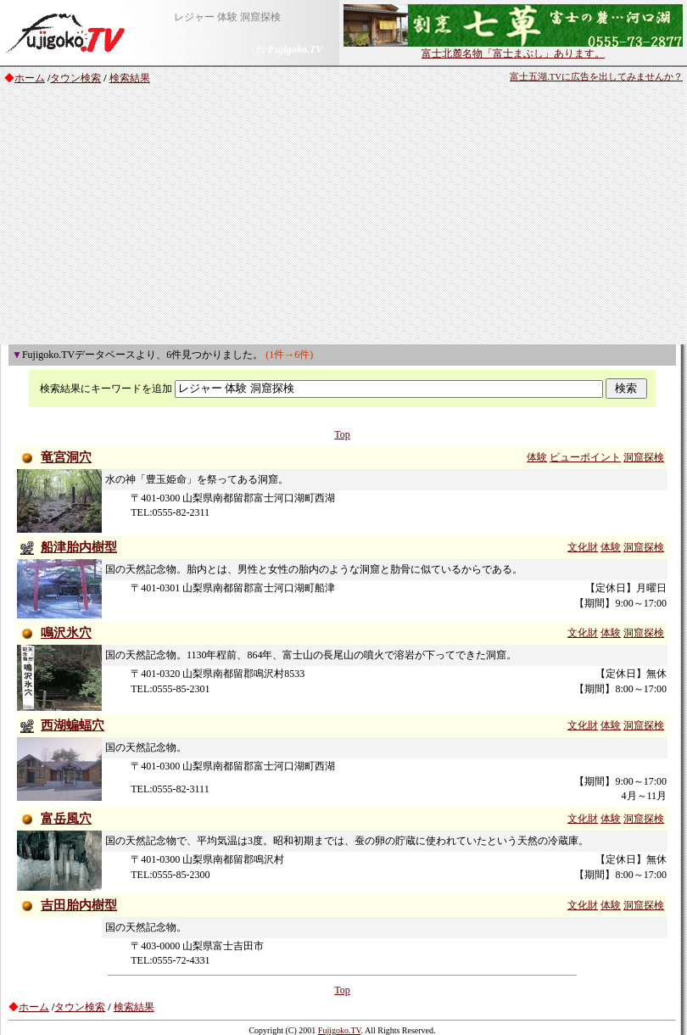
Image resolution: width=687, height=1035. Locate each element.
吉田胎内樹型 (79, 905)
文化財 (582, 547)
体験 (537, 457)
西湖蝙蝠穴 (72, 725)
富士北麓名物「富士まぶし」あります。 (513, 48)
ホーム (29, 78)
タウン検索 (75, 78)
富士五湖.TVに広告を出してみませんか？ (596, 76)
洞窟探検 (643, 457)
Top (342, 434)
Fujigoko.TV (339, 1030)
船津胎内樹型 (79, 547)
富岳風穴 (66, 818)
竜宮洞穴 (66, 457)
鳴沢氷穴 (66, 633)
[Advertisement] (343, 217)
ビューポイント (585, 457)
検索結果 (129, 78)
